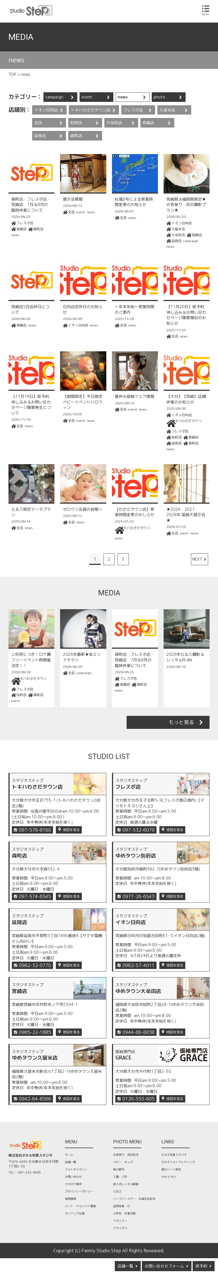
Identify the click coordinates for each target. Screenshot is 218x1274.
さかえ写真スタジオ (174, 1155)
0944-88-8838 (138, 1032)
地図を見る (71, 829)
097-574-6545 (35, 896)
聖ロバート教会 (171, 1169)
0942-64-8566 (35, 1099)
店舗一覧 (125, 1266)
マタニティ (120, 1221)
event (87, 97)
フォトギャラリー (76, 1169)
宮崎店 (148, 122)
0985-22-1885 (35, 1032)
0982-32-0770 (35, 965)
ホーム (69, 1155)
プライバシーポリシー (79, 1191)
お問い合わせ (73, 1177)
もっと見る (181, 722)
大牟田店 (114, 122)
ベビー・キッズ (123, 1162)
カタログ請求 (73, 1184)
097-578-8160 (35, 830)
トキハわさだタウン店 (90, 110)
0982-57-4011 (138, 965)
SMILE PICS (168, 1177)
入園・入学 (120, 1177)
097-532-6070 (138, 830)
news (123, 97)
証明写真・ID (121, 1206)
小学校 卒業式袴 (124, 1213)
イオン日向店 (46, 110)
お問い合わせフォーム (164, 1266)
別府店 (76, 122)
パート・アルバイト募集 (80, 1206)
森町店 (76, 135)
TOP (12, 74)
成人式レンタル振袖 (125, 1184)
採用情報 (70, 1199)
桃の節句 (118, 1169)
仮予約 (201, 1266)
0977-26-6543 (138, 896)
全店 (38, 122)
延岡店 (40, 135)
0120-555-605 (138, 1099)
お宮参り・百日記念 (125, 1155)
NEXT (197, 559)
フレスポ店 (133, 110)
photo (159, 97)
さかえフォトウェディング (178, 1162)
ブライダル (120, 1228)
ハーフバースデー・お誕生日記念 (134, 1199)
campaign (54, 97)
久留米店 (167, 110)
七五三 (117, 1191)
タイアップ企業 (75, 1213)
